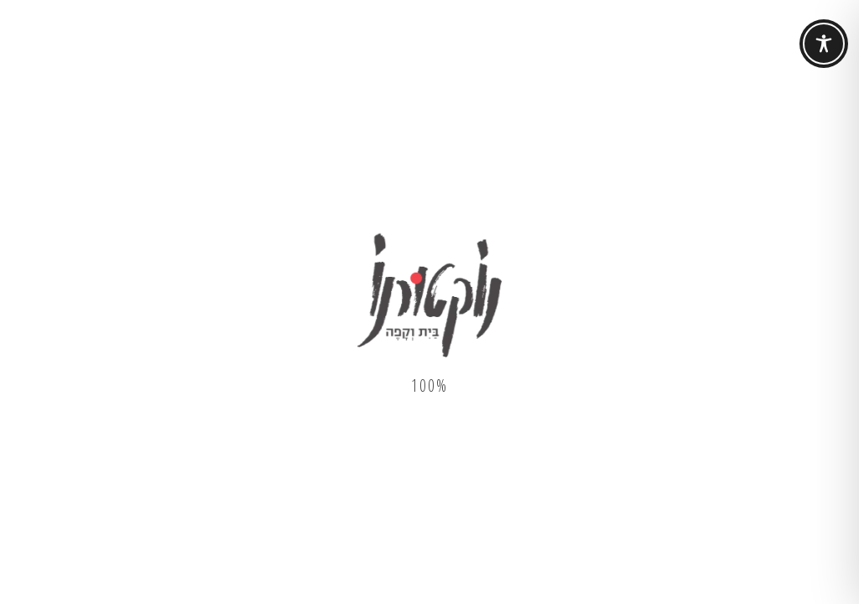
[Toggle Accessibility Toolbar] (823, 43)
